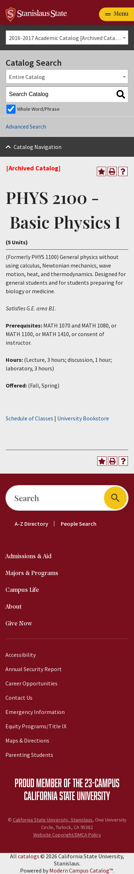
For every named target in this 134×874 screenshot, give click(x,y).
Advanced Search (26, 126)
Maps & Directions (27, 740)
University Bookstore (83, 418)
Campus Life (22, 590)
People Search (78, 523)
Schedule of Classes (29, 418)
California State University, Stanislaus (53, 819)
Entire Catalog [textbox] (27, 76)
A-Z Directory (31, 523)
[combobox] (67, 37)
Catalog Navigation (37, 146)
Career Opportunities (31, 683)
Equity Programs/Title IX (35, 726)
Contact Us (19, 697)
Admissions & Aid (28, 556)
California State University (67, 795)
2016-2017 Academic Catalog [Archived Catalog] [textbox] (67, 37)
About (13, 607)
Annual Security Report (33, 669)
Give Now (18, 623)
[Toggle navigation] (116, 14)
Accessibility (20, 654)
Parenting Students (29, 754)
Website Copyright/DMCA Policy (67, 834)
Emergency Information (35, 711)
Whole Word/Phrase (38, 109)
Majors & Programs (31, 573)
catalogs (28, 856)
